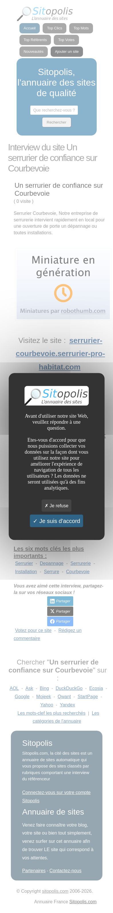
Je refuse (56, 505)
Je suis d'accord (56, 521)
